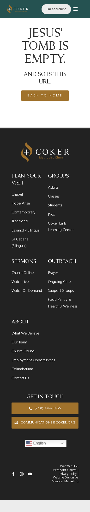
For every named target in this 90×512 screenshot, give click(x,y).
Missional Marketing (65, 481)
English (36, 443)
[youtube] (30, 474)
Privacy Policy (68, 474)
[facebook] (13, 474)
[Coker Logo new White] (17, 6)
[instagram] (22, 474)
